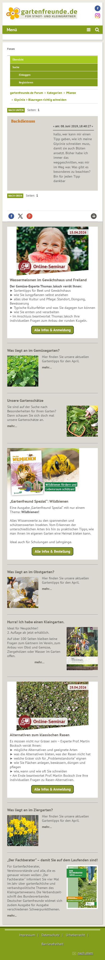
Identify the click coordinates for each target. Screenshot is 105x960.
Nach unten (15, 110)
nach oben (85, 953)
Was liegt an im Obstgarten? (30, 571)
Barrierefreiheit (52, 944)
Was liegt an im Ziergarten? (30, 809)
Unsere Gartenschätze (25, 400)
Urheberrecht (75, 935)
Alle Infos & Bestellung (52, 551)
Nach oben (15, 195)
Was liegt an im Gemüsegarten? (33, 350)
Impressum (27, 935)
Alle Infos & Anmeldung (52, 330)
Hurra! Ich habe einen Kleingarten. (35, 621)
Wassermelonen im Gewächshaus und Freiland (48, 279)
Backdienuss (23, 121)
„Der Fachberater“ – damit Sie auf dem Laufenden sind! (52, 860)
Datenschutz (50, 935)
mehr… (47, 367)
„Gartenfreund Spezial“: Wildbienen (39, 501)
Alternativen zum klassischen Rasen (40, 734)
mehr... (12, 915)
